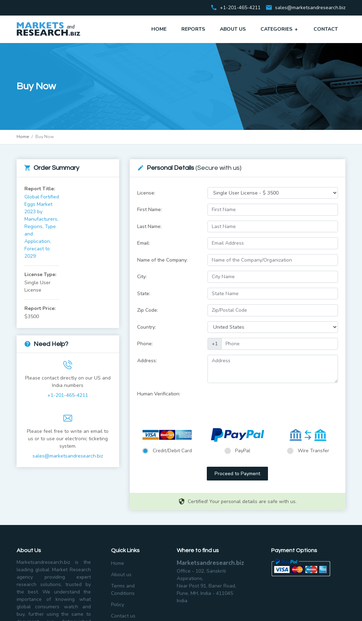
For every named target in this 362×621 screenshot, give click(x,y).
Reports (193, 29)
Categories (280, 28)
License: (146, 193)
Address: (147, 360)
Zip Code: (147, 310)
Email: (143, 243)
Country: (146, 327)
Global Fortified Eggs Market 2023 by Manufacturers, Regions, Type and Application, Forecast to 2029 (41, 226)
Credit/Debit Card (172, 450)
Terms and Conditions (123, 590)
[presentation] (261, 402)
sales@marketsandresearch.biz (310, 8)
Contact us (123, 616)
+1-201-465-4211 (67, 395)
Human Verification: (158, 393)
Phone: (145, 343)
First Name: (149, 209)
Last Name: (149, 226)
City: (142, 276)
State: (143, 293)
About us (121, 574)
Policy (117, 604)
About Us (233, 29)
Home (159, 29)
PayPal (242, 450)
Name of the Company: (162, 260)
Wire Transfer (313, 450)
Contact (326, 29)
